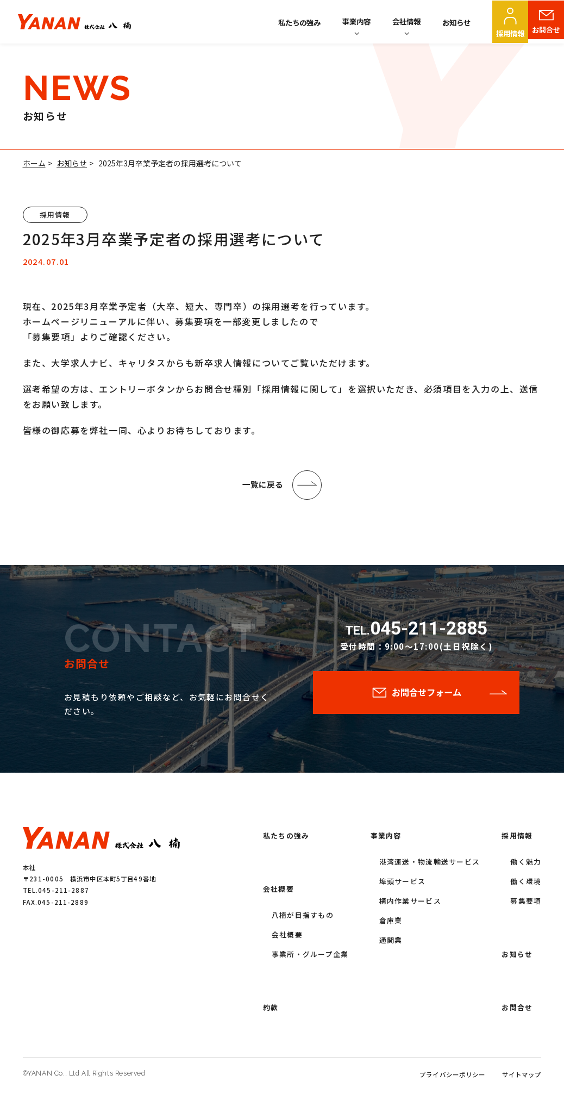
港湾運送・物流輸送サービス (429, 865)
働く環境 (525, 884)
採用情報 (510, 33)
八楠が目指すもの (303, 918)
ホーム (34, 163)
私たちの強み (299, 22)
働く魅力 (525, 865)
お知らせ (456, 22)
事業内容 (356, 21)
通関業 (391, 943)
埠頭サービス (402, 884)
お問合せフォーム (426, 697)
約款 (271, 1010)
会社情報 (406, 21)
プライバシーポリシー (452, 1077)
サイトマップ (522, 1077)
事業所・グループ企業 (310, 957)
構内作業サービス (410, 904)
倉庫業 (391, 923)
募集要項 (525, 904)
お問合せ (546, 33)
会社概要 (278, 892)
